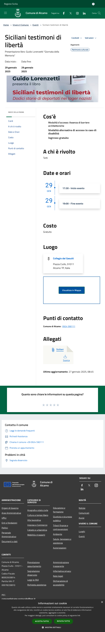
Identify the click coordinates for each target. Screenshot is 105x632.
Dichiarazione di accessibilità (60, 582)
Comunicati (84, 513)
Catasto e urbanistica (37, 530)
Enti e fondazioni (9, 522)
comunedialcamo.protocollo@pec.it (18, 598)
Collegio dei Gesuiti (63, 258)
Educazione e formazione (59, 509)
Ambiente (57, 534)
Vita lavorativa (34, 520)
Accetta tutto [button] (42, 621)
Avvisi (81, 518)
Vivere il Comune (21, 25)
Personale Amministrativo (9, 534)
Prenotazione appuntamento (34, 564)
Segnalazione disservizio (33, 573)
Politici (5, 527)
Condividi (77, 38)
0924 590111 (68, 326)
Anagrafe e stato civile (37, 510)
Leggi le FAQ (33, 580)
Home (6, 25)
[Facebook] (62, 13)
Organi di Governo (10, 508)
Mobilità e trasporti (36, 534)
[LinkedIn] (83, 13)
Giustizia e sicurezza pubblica (62, 518)
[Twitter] (69, 13)
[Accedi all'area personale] (93, 4)
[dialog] (52, 615)
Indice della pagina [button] (16, 112)
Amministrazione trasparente (61, 564)
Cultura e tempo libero (37, 515)
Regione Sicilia (11, 3)
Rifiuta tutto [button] (63, 621)
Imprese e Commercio (37, 525)
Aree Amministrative (11, 513)
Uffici (4, 518)
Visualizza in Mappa (71, 290)
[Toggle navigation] (5, 13)
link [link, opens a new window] (78, 615)
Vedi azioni (91, 38)
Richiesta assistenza (36, 584)
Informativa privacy (62, 571)
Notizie (82, 508)
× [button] (102, 602)
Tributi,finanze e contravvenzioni (60, 527)
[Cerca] (99, 13)
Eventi (36, 25)
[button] (52, 627)
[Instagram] (76, 13)
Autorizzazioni (59, 547)
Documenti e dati (10, 541)
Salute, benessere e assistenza (62, 541)
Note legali (58, 576)
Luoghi (82, 531)
